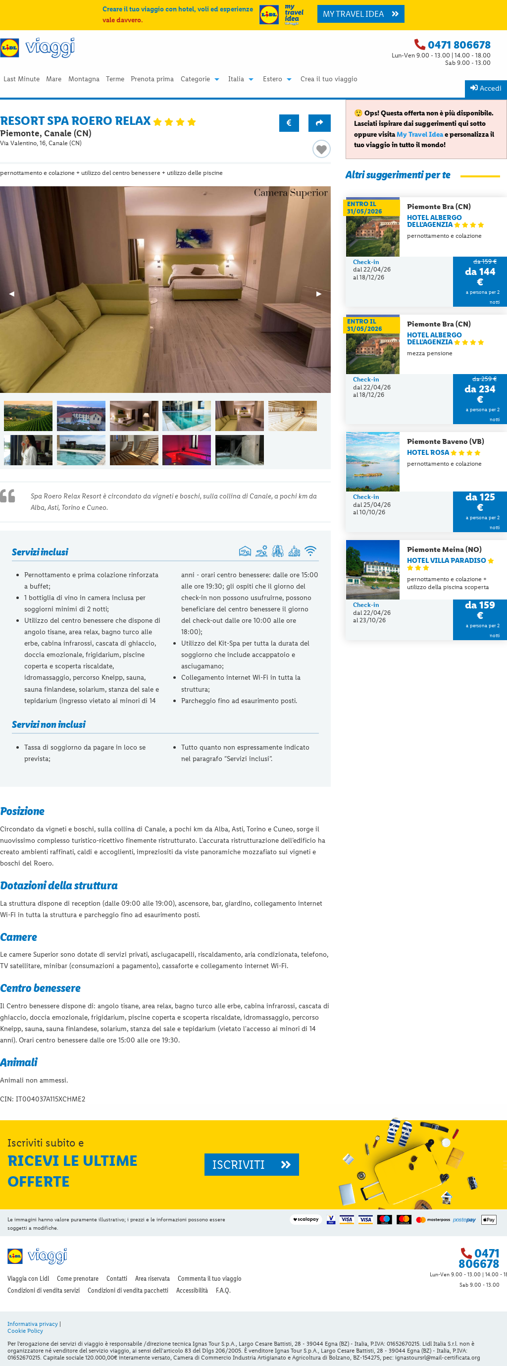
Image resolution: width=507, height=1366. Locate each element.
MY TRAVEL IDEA (361, 14)
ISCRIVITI (251, 1164)
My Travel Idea (420, 134)
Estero (272, 79)
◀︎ (16, 297)
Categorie (195, 79)
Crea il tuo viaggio (329, 79)
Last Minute (21, 79)
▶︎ (323, 297)
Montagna (84, 79)
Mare (53, 79)
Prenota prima (152, 79)
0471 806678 (459, 45)
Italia (236, 79)
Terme (115, 79)
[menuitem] (21, 79)
